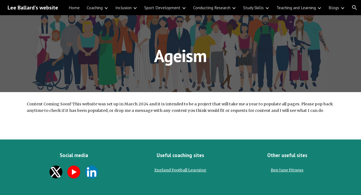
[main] (180, 53)
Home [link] (74, 7)
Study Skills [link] (253, 7)
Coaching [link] (95, 7)
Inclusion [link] (123, 7)
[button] (354, 7)
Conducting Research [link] (211, 7)
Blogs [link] (334, 7)
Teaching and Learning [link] (296, 7)
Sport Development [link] (162, 7)
